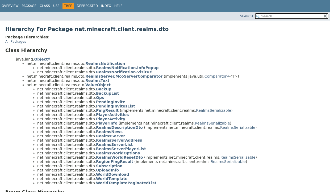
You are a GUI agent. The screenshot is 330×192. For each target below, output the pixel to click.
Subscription (109, 166)
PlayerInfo (107, 123)
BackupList (107, 93)
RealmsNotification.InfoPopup (127, 68)
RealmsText (97, 80)
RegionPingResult (114, 161)
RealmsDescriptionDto (119, 127)
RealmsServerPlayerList (121, 149)
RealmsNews (109, 132)
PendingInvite (110, 102)
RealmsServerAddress (119, 140)
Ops (100, 97)
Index (106, 6)
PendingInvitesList (115, 106)
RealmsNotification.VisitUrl (124, 72)
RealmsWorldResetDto (119, 157)
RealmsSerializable (213, 110)
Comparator (215, 76)
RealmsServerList (114, 144)
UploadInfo (107, 170)
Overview (10, 6)
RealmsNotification (105, 63)
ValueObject (98, 85)
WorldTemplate (112, 179)
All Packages (15, 41)
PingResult (107, 110)
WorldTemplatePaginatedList (126, 183)
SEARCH (246, 16)
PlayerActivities (112, 115)
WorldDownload (112, 174)
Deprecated (87, 6)
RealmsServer (110, 136)
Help (118, 6)
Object (41, 59)
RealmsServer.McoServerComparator (123, 76)
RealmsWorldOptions (118, 153)
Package (29, 6)
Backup (103, 89)
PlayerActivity (110, 119)
